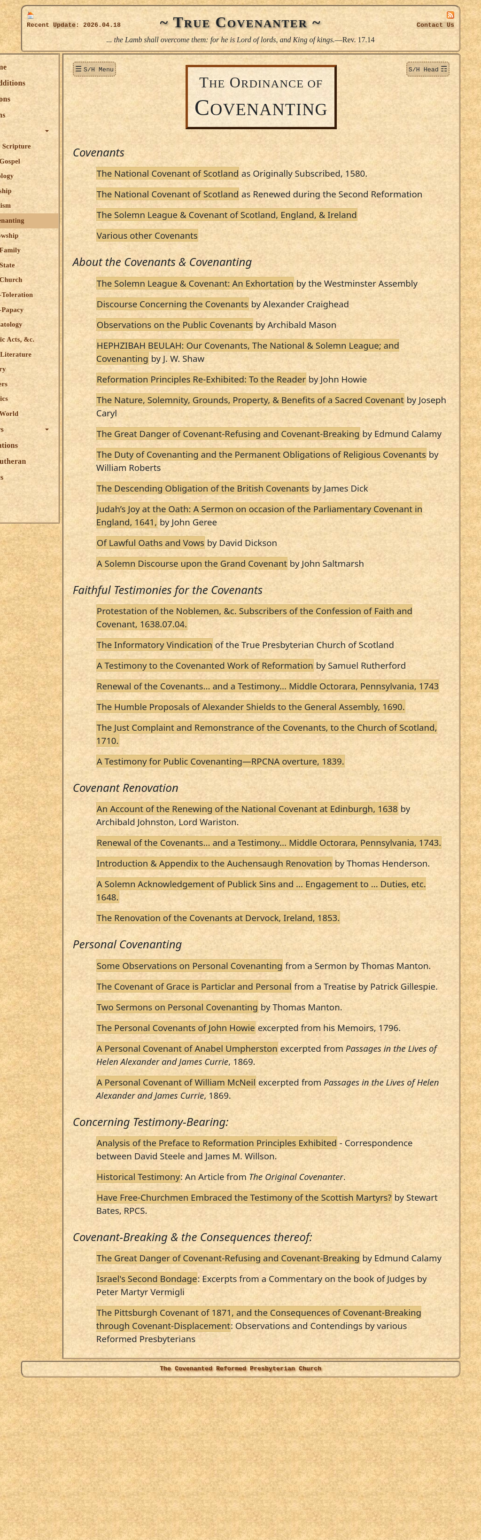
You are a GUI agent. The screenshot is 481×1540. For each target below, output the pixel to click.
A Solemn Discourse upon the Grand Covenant (246, 603)
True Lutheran (55, 461)
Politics (51, 398)
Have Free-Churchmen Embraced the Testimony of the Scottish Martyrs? (298, 1342)
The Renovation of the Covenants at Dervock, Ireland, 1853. (272, 1023)
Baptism (52, 205)
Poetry (50, 369)
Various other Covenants (201, 248)
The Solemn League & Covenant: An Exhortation (249, 296)
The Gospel (57, 161)
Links (40, 509)
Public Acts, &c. (64, 339)
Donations (47, 99)
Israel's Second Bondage (201, 1436)
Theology (54, 176)
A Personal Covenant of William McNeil (230, 1227)
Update (64, 25)
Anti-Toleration (63, 294)
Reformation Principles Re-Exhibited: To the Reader (255, 405)
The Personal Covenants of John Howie (230, 1159)
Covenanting (59, 220)
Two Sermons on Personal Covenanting (231, 1138)
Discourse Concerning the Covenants (227, 330)
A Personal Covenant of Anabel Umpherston (241, 1193)
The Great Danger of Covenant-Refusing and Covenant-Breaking (282, 460)
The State (54, 265)
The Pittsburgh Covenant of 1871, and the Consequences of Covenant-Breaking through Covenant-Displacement (294, 1476)
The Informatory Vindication (208, 684)
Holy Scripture (62, 146)
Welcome (46, 67)
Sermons (45, 115)
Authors (44, 429)
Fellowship (56, 235)
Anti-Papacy (59, 309)
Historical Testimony (192, 1321)
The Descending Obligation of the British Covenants (257, 527)
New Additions (55, 83)
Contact (435, 25)
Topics (41, 131)
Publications (51, 445)
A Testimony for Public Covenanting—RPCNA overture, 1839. (274, 840)
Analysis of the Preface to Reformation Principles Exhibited (271, 1287)
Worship (53, 191)
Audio (41, 493)
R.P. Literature (62, 354)
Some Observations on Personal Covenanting (244, 1071)
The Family (57, 250)
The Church (58, 279)
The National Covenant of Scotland (222, 173)
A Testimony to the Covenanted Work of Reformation (259, 705)
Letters (51, 384)
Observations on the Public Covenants (229, 351)
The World (56, 413)
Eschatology (58, 324)
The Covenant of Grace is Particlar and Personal (248, 1104)
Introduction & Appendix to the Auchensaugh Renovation (268, 955)
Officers (44, 477)
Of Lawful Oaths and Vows (204, 582)
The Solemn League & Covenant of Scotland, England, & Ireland (281, 228)
